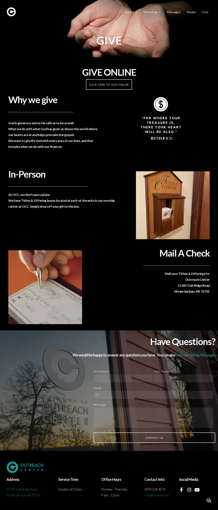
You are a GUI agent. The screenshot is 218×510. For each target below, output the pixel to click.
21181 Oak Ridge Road (22, 489)
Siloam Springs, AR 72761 (23, 495)
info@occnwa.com (156, 495)
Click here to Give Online (109, 84)
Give (205, 12)
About (131, 12)
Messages (174, 12)
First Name (101, 371)
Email (97, 388)
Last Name (161, 371)
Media (191, 12)
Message (99, 404)
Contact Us (154, 437)
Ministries (151, 12)
